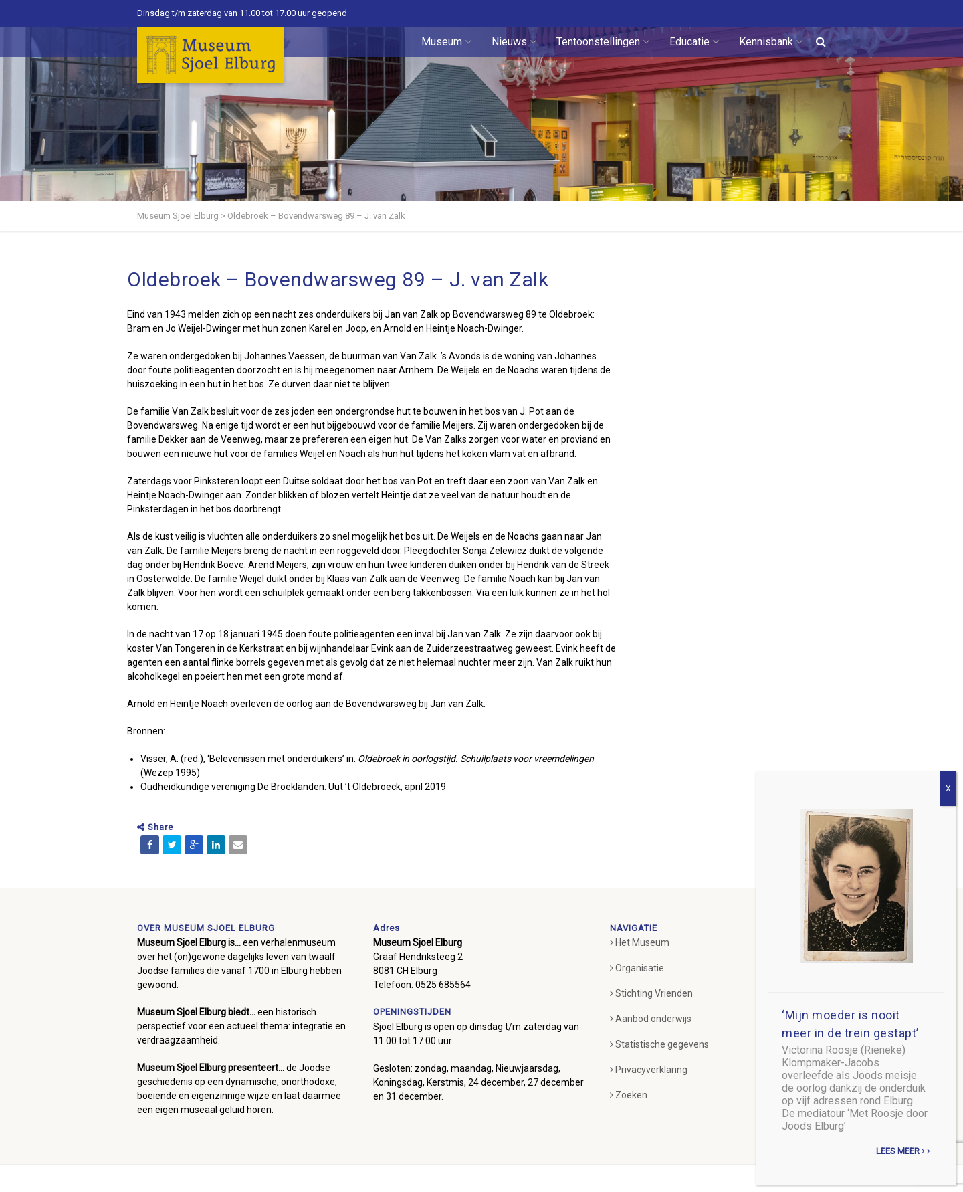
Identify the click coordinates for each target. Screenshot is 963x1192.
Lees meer (903, 1151)
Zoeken (628, 1095)
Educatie (694, 41)
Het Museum (639, 942)
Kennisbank (770, 41)
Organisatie (637, 968)
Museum (446, 41)
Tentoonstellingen (602, 41)
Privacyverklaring (648, 1069)
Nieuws (514, 41)
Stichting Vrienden (651, 993)
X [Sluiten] (948, 788)
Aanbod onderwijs (650, 1018)
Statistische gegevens (659, 1044)
